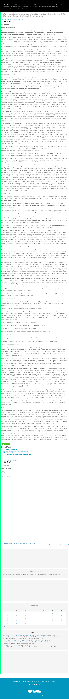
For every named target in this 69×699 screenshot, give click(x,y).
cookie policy (55, 6)
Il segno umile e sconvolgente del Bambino (16, 451)
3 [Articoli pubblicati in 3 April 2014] (34, 613)
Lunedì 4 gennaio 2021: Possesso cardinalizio (12, 645)
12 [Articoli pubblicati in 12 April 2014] (52, 615)
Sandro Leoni (16, 19)
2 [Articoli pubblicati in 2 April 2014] (25, 613)
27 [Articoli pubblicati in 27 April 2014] (61, 620)
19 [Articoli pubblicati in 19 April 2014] (52, 618)
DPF (20, 681)
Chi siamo (15, 681)
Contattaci (53, 681)
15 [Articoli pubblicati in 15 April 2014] (16, 618)
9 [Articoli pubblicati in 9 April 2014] (25, 615)
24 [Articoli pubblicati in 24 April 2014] (34, 620)
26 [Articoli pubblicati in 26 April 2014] (52, 620)
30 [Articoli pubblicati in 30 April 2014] (25, 623)
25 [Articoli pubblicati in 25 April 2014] (43, 620)
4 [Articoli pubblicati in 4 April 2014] (43, 613)
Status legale (41, 681)
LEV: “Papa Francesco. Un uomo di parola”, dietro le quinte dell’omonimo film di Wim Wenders (22, 640)
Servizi (35, 681)
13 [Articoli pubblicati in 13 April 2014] (61, 615)
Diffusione (24, 681)
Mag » (7, 626)
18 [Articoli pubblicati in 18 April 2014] (43, 618)
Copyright (47, 681)
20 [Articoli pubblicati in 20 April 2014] (61, 618)
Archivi (23, 19)
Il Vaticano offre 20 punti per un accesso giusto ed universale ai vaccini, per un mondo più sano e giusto (25, 635)
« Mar (4, 626)
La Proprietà (30, 681)
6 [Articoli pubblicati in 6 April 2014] (61, 613)
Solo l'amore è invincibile (11, 453)
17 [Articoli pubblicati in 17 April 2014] (34, 618)
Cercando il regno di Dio (10, 449)
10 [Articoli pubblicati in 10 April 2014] (34, 615)
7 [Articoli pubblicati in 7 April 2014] (7, 615)
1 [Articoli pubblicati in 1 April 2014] (16, 613)
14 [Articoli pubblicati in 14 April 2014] (7, 618)
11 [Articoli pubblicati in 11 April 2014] (43, 615)
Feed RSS (35, 632)
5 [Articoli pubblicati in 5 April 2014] (52, 613)
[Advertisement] (34, 532)
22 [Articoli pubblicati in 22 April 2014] (16, 620)
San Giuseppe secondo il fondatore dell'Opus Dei (17, 454)
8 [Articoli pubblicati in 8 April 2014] (16, 615)
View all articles (5, 476)
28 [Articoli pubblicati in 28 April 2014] (7, 623)
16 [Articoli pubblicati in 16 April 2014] (25, 618)
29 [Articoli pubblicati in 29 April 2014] (16, 623)
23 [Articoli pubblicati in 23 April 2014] (25, 620)
